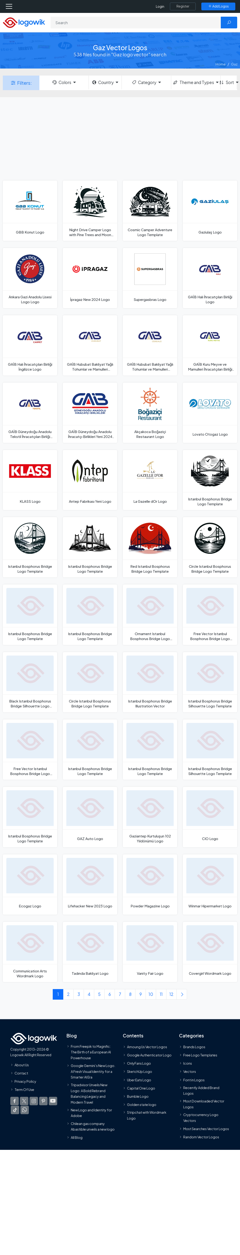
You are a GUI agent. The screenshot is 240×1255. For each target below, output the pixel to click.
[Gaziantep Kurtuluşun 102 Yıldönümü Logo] (150, 817)
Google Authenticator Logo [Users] (149, 1055)
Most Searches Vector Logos (206, 1129)
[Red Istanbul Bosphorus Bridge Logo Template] (150, 547)
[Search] (136, 22)
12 (171, 994)
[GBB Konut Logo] (30, 210)
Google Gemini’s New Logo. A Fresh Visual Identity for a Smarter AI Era (93, 1071)
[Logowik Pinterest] (43, 1101)
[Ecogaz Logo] (30, 884)
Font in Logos (194, 1080)
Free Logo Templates (200, 1055)
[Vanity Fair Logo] (150, 952)
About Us (22, 1065)
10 (151, 994)
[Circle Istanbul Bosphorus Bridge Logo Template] (210, 547)
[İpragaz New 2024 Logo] (90, 278)
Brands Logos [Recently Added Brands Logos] (194, 1047)
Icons (187, 1063)
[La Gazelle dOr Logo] (150, 480)
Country (103, 82)
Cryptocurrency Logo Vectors (200, 1118)
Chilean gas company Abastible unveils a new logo (93, 1126)
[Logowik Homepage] (24, 22)
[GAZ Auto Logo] (90, 817)
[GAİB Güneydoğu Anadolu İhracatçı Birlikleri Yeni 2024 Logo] (90, 413)
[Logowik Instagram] (34, 1101)
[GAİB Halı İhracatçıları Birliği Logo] (210, 278)
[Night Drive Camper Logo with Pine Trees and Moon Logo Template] (90, 210)
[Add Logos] (218, 6)
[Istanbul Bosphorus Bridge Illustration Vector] (150, 682)
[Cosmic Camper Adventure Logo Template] (150, 210)
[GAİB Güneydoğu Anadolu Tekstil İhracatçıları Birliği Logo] (30, 413)
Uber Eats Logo (139, 1080)
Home (221, 64)
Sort (227, 82)
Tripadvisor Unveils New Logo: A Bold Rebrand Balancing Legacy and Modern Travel (89, 1093)
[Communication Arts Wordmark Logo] (30, 952)
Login (160, 6)
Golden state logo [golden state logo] (141, 1105)
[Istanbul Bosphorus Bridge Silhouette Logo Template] (210, 682)
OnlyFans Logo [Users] (139, 1063)
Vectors (189, 1072)
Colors (61, 82)
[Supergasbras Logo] (150, 278)
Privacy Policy (25, 1081)
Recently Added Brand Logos (201, 1090)
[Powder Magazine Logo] (150, 884)
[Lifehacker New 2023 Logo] (90, 884)
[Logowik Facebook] (14, 1101)
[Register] (183, 6)
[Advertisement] (120, 138)
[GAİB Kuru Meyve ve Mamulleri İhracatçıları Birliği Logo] (210, 345)
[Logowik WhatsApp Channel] (24, 1110)
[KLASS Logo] (30, 480)
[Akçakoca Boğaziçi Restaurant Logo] (150, 413)
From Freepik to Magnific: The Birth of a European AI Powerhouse (91, 1052)
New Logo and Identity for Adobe (91, 1113)
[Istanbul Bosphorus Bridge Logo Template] (210, 480)
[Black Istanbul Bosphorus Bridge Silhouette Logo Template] (30, 682)
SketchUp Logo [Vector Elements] (139, 1072)
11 (161, 994)
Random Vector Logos (201, 1137)
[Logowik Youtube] (53, 1101)
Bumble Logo (138, 1096)
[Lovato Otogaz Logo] (210, 413)
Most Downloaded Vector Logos (203, 1104)
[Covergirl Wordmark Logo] (210, 952)
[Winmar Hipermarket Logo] (210, 884)
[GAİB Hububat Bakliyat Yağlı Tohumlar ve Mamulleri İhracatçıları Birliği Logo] (90, 345)
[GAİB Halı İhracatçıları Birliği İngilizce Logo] (30, 345)
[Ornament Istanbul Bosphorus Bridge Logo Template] (150, 614)
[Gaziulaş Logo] (210, 210)
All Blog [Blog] (76, 1138)
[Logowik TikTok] (15, 1110)
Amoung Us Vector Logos (147, 1047)
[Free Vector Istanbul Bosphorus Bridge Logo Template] (210, 614)
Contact (21, 1073)
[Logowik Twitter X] (24, 1101)
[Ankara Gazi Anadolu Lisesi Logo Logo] (30, 278)
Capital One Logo (141, 1088)
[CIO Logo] (210, 817)
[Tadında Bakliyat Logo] (90, 952)
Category (143, 82)
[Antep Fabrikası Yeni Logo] (90, 480)
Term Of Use (24, 1090)
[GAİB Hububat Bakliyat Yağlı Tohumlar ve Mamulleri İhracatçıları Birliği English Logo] (150, 345)
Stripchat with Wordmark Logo (146, 1115)
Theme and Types (193, 82)
